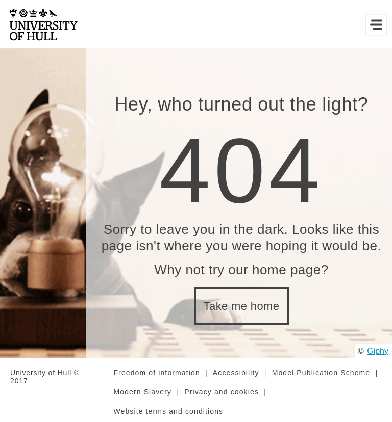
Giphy (377, 351)
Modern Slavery (142, 392)
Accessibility (236, 372)
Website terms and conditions (168, 411)
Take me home (242, 306)
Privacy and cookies (221, 392)
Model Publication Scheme (321, 372)
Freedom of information (156, 372)
